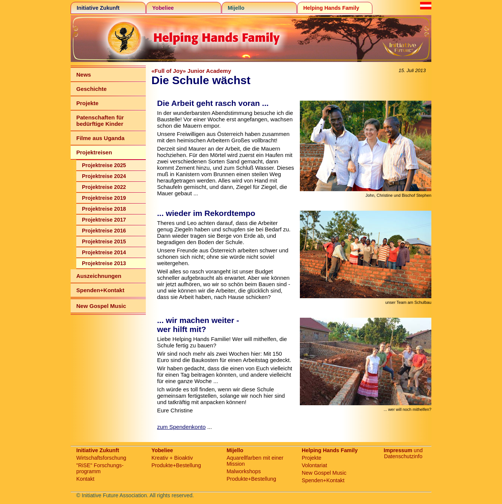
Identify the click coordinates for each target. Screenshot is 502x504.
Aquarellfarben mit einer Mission (255, 461)
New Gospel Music (101, 306)
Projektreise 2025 (104, 165)
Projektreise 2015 (104, 241)
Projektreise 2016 (104, 231)
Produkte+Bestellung (176, 465)
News (83, 74)
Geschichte (91, 89)
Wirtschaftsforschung (101, 458)
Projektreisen (94, 152)
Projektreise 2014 (104, 252)
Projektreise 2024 (104, 176)
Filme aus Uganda (100, 138)
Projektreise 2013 (104, 263)
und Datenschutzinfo (403, 453)
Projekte (87, 103)
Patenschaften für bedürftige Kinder (100, 120)
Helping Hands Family (331, 8)
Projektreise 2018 (104, 209)
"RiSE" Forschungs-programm (100, 468)
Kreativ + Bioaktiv (172, 458)
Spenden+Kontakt (100, 290)
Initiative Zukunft (98, 8)
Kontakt (85, 479)
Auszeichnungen (98, 276)
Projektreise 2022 (104, 187)
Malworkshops (244, 471)
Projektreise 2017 (104, 220)
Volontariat (314, 465)
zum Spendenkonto (181, 427)
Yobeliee (163, 8)
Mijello (236, 8)
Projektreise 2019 (104, 198)
